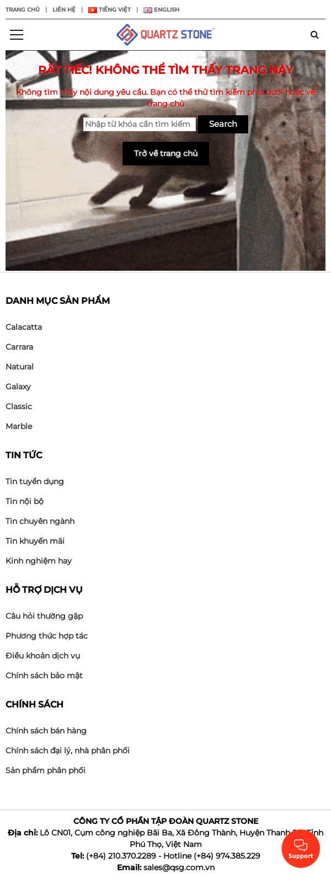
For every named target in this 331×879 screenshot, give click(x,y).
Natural (20, 367)
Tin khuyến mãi (35, 541)
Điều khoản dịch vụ (43, 656)
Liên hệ (64, 9)
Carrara (19, 347)
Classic (19, 406)
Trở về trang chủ (165, 153)
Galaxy (18, 387)
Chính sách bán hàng (46, 731)
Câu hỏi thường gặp (44, 616)
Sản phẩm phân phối (46, 770)
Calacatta (24, 327)
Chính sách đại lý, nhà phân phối (68, 750)
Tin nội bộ (25, 501)
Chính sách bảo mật (44, 675)
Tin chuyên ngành (40, 521)
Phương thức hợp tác (47, 636)
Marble (19, 426)
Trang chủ (23, 9)
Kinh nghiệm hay (39, 561)
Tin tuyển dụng (35, 481)
